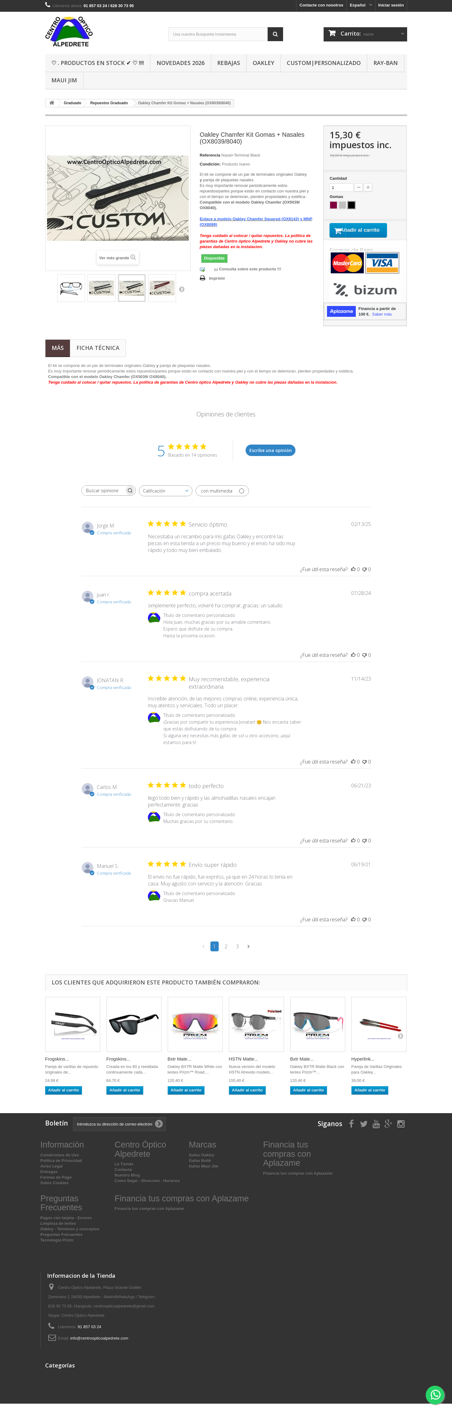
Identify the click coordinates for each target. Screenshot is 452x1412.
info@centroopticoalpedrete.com (99, 1346)
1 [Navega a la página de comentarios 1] (214, 954)
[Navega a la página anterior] (203, 955)
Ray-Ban (385, 63)
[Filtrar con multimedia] (222, 499)
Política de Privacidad (61, 1168)
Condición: (210, 164)
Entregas (49, 1179)
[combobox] (165, 499)
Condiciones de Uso (60, 1163)
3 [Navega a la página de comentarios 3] (237, 954)
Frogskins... (57, 1067)
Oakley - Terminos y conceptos (70, 1237)
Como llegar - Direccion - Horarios (147, 1189)
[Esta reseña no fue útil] (364, 577)
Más (58, 356)
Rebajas (228, 63)
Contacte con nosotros (321, 5)
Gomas (336, 196)
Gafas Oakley (201, 1163)
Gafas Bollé (200, 1168)
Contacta (123, 1178)
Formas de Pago (56, 1185)
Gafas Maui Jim (203, 1174)
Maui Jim (64, 80)
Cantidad (338, 178)
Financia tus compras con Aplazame (298, 1181)
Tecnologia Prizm (57, 1248)
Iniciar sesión (391, 5)
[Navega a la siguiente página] (248, 955)
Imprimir (217, 278)
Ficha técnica (97, 356)
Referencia (210, 155)
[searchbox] (103, 499)
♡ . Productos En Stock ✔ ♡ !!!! (97, 63)
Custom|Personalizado (324, 63)
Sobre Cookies (55, 1191)
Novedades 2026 (180, 63)
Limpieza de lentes (58, 1231)
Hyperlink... (363, 1067)
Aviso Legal (52, 1174)
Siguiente (182, 289)
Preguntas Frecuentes (62, 1243)
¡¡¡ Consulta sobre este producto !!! (247, 269)
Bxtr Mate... (180, 1067)
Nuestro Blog (127, 1183)
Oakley (263, 63)
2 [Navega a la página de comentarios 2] (226, 954)
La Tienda (124, 1172)
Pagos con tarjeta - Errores (66, 1226)
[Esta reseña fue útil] (353, 577)
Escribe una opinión (270, 458)
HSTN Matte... (243, 1067)
